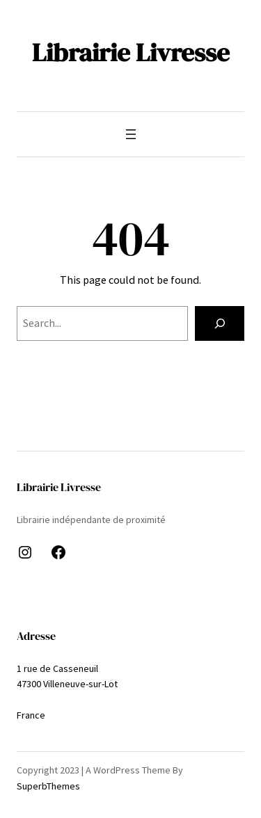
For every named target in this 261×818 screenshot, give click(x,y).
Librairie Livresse (131, 52)
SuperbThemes (48, 786)
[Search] (219, 323)
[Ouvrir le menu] (130, 134)
